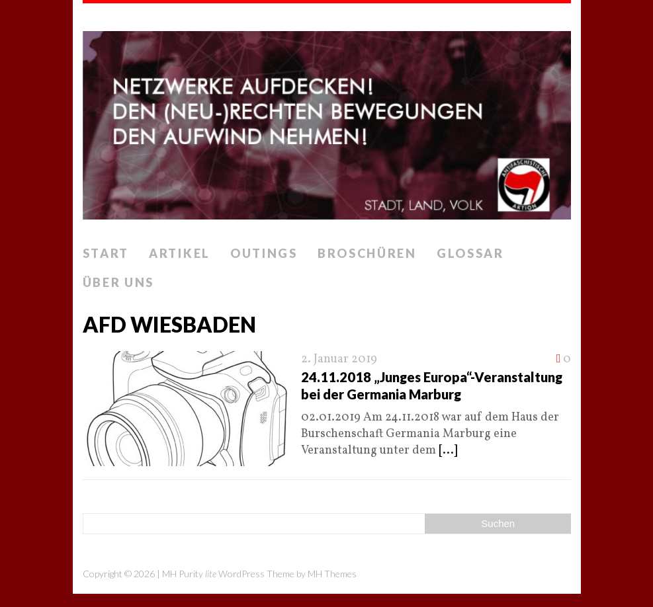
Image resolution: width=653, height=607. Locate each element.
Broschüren (367, 253)
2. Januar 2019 (339, 359)
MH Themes (332, 573)
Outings (264, 253)
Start (106, 253)
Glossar (470, 253)
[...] (448, 450)
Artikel (179, 253)
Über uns (119, 282)
